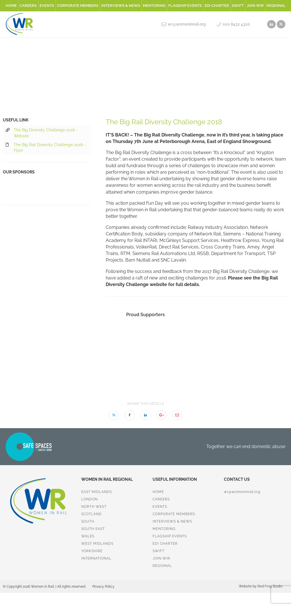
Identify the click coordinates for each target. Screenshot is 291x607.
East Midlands (96, 492)
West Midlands (97, 544)
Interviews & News (120, 5)
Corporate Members (77, 5)
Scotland (91, 514)
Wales (87, 536)
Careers (28, 5)
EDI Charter (217, 5)
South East (93, 529)
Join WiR (255, 5)
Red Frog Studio (269, 586)
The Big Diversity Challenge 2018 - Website (42, 132)
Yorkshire (92, 551)
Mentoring (154, 5)
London (89, 499)
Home (11, 5)
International (96, 558)
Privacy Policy (103, 587)
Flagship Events (185, 5)
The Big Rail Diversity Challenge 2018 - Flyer (46, 147)
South (87, 521)
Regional (276, 5)
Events (47, 5)
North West (94, 507)
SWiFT (238, 5)
